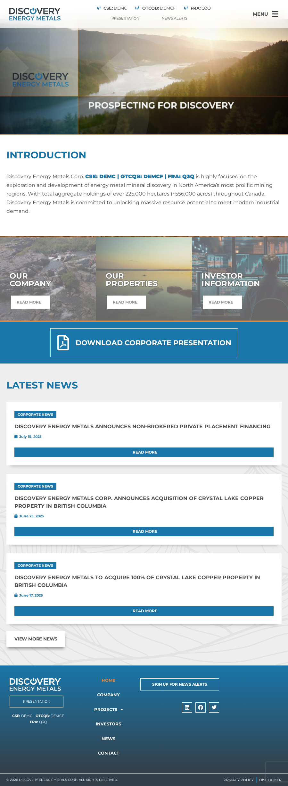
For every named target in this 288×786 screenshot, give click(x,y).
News (108, 738)
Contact (108, 753)
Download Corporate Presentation (153, 343)
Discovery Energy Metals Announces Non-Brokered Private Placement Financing (142, 426)
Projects (108, 709)
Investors (108, 723)
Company (108, 694)
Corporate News (35, 414)
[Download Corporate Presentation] (63, 342)
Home (108, 680)
